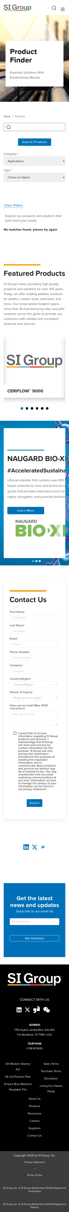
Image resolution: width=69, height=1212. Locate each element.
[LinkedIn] (26, 846)
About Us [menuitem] (34, 1099)
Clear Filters (13, 205)
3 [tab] (32, 408)
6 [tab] (47, 408)
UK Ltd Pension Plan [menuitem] (18, 1077)
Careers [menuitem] (35, 1121)
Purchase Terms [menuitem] (51, 1071)
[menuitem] (34, 1128)
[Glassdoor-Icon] (37, 1009)
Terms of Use (34, 1175)
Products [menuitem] (34, 1106)
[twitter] (34, 846)
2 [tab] (27, 408)
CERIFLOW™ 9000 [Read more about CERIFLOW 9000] (25, 391)
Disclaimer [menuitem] (51, 1078)
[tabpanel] (34, 367)
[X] (28, 1009)
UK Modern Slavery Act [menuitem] (18, 1066)
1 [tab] (22, 408)
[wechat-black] (46, 1009)
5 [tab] (42, 408)
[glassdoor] (43, 846)
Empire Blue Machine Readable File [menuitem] (18, 1087)
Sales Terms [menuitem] (51, 1064)
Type (8, 170)
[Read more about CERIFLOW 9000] (34, 360)
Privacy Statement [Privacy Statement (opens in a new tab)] (34, 1162)
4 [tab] (37, 408)
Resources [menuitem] (34, 1113)
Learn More (25, 510)
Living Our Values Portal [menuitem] (51, 1088)
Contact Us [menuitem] (34, 1135)
